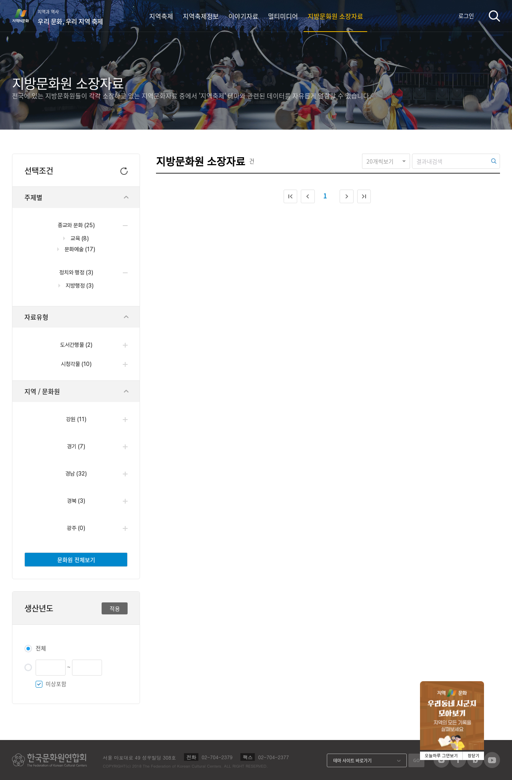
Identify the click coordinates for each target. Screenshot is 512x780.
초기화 (124, 170)
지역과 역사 (70, 17)
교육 (79, 238)
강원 (76, 419)
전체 (41, 648)
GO (416, 760)
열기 (125, 345)
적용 (115, 608)
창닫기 (474, 755)
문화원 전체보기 (76, 560)
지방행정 (79, 285)
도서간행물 (76, 345)
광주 (76, 528)
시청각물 (76, 364)
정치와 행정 (76, 272)
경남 (76, 473)
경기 (76, 446)
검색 (494, 16)
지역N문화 (25, 15)
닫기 (127, 197)
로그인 (466, 16)
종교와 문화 (76, 225)
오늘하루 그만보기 (441, 755)
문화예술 (79, 249)
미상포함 (56, 684)
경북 (76, 501)
